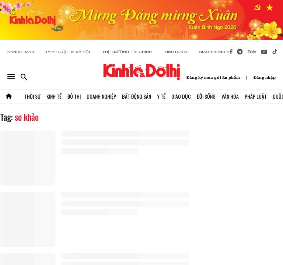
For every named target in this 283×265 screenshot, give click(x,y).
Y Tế (161, 96)
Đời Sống (206, 96)
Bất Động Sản (136, 96)
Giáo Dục (181, 96)
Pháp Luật (256, 96)
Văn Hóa (230, 96)
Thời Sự (32, 96)
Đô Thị (74, 96)
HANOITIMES (20, 51)
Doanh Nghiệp (101, 96)
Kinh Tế (54, 96)
